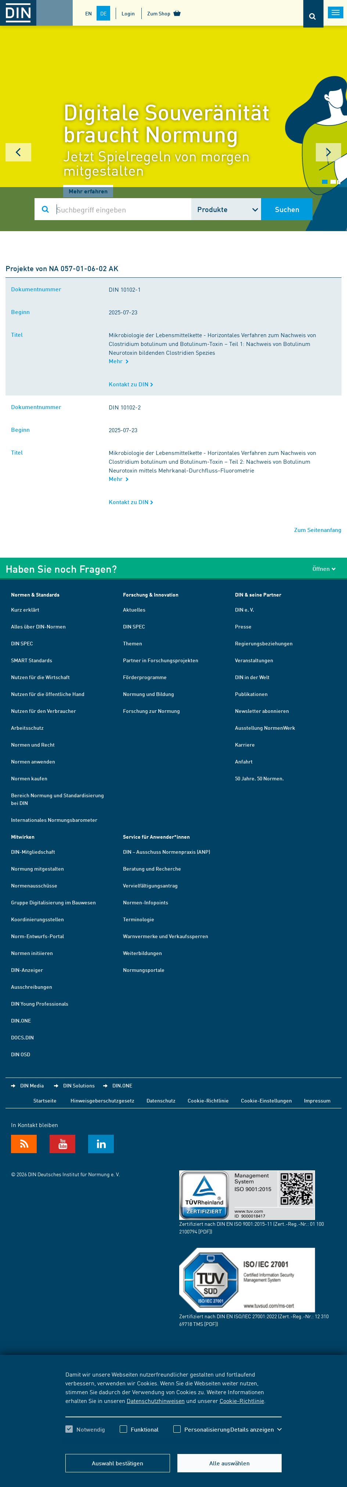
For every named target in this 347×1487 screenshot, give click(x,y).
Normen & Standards (35, 594)
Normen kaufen (29, 778)
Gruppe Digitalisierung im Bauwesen (53, 902)
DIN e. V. (244, 609)
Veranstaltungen (254, 660)
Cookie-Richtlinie (242, 1400)
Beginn (22, 311)
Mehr (119, 360)
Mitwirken (23, 837)
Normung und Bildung (148, 693)
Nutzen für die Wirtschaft (40, 677)
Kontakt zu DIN (131, 383)
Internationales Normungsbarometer (54, 819)
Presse (243, 626)
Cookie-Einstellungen (266, 1100)
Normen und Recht (33, 744)
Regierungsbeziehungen (264, 643)
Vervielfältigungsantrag (150, 885)
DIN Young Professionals (39, 1003)
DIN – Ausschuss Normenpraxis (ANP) (166, 851)
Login (128, 13)
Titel (18, 334)
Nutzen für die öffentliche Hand (47, 693)
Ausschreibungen (31, 986)
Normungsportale (144, 969)
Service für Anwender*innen (156, 837)
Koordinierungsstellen (37, 919)
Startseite (45, 1100)
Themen (132, 643)
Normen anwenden (33, 761)
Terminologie (138, 919)
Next (328, 152)
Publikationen (251, 693)
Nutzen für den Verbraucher (43, 710)
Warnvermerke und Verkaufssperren (165, 936)
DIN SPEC (22, 643)
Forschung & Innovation (150, 594)
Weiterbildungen (142, 953)
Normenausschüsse (34, 885)
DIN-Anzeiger (27, 969)
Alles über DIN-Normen (38, 626)
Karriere (245, 744)
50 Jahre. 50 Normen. (259, 778)
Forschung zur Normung (151, 710)
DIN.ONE (21, 1020)
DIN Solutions (79, 1085)
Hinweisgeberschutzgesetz (102, 1100)
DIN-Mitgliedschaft (33, 851)
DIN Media (32, 1085)
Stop (338, 182)
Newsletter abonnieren (262, 710)
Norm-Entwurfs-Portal (37, 936)
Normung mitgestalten (37, 868)
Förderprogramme (145, 677)
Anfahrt (244, 761)
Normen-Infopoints (145, 902)
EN (88, 13)
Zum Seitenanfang (317, 529)
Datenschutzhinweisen (156, 1400)
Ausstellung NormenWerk (265, 727)
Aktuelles (134, 609)
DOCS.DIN (22, 1037)
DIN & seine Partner (258, 594)
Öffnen (324, 568)
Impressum (317, 1100)
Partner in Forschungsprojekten (160, 660)
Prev (18, 152)
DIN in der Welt (252, 677)
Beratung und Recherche (152, 868)
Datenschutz (161, 1100)
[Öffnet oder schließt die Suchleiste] (313, 14)
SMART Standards (31, 660)
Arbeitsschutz (27, 727)
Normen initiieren (32, 953)
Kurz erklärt (25, 609)
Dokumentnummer (37, 288)
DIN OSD (20, 1054)
